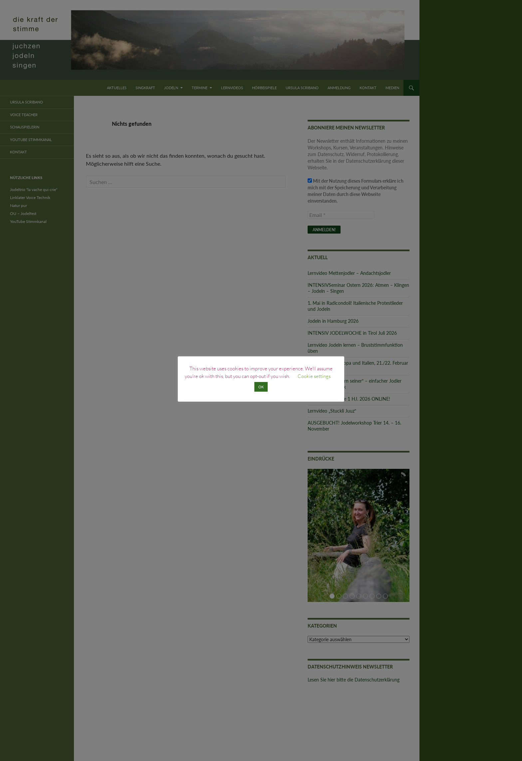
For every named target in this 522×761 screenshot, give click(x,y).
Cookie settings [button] (314, 376)
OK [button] (261, 387)
